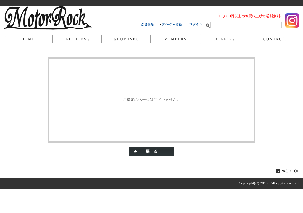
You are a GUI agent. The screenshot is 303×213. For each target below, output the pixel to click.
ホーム (28, 39)
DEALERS (223, 39)
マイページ (174, 39)
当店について (125, 39)
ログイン (195, 24)
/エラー (48, 18)
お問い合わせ (273, 39)
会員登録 (150, 24)
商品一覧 (76, 39)
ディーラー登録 (174, 24)
